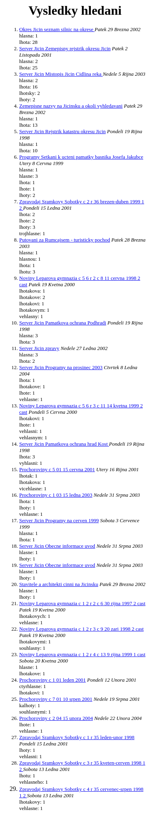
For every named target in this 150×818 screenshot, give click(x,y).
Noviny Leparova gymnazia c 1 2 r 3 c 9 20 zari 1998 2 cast (81, 629)
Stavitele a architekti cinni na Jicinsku (58, 584)
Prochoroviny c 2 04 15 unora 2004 (56, 718)
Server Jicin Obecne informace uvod (57, 546)
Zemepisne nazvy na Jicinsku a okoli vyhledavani (70, 106)
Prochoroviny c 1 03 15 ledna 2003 (55, 495)
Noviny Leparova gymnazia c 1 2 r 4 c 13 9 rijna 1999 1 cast (82, 654)
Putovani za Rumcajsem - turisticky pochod (64, 240)
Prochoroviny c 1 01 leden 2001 (52, 680)
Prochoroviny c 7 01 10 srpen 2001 (55, 699)
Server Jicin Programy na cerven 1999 (59, 520)
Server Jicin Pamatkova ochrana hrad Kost (64, 444)
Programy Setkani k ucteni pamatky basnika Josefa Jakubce (81, 157)
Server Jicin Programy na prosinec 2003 (60, 367)
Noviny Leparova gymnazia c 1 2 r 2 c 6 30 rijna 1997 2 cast (82, 603)
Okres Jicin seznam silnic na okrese (56, 29)
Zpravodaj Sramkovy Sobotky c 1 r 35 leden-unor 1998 (76, 737)
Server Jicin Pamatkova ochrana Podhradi (62, 323)
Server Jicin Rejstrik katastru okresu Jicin (62, 131)
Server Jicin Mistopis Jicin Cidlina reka (61, 74)
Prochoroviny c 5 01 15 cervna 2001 (57, 469)
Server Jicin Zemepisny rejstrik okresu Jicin (65, 48)
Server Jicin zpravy (39, 348)
